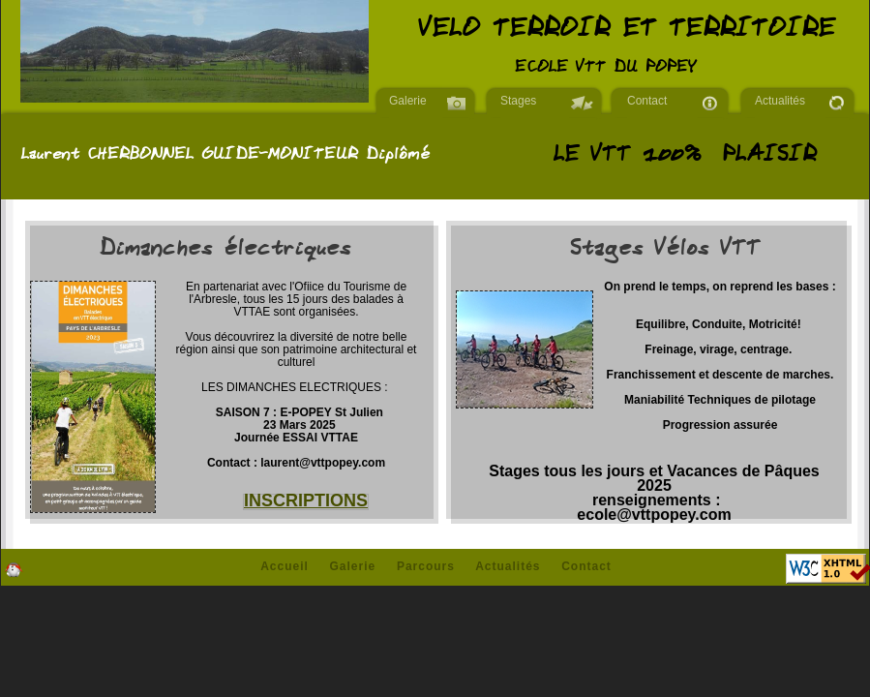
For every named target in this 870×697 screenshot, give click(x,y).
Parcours (426, 566)
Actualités (780, 100)
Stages (518, 100)
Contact (647, 100)
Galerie (408, 100)
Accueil (284, 566)
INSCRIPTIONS (306, 501)
